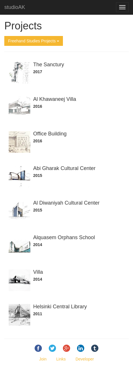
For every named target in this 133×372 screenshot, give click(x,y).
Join (43, 359)
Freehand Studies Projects (33, 41)
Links (61, 359)
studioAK (14, 7)
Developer (85, 359)
